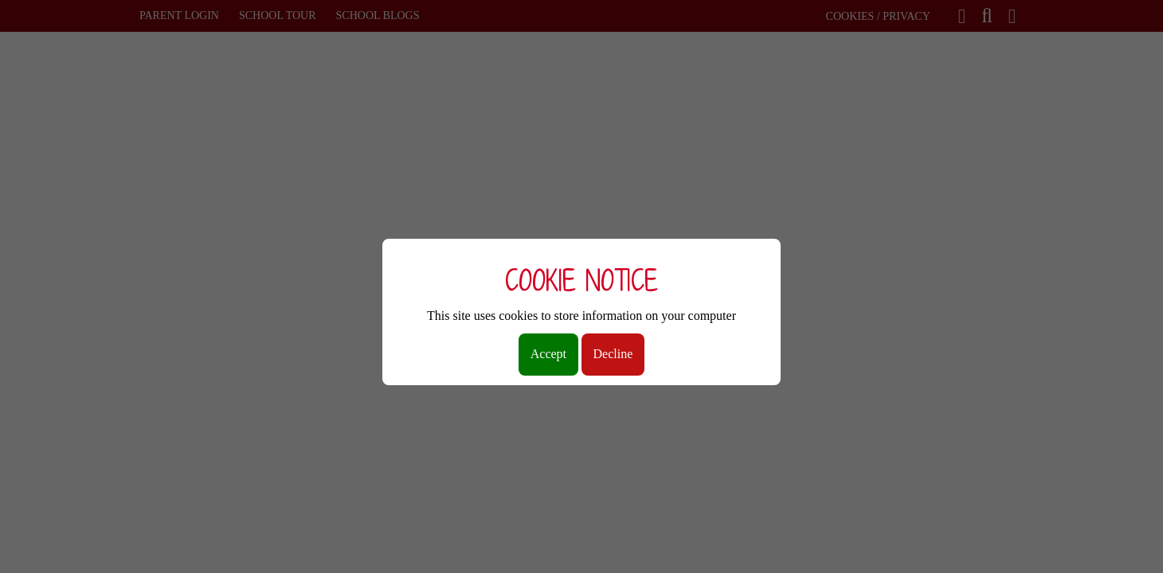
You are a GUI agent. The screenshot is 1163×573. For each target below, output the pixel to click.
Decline (613, 354)
